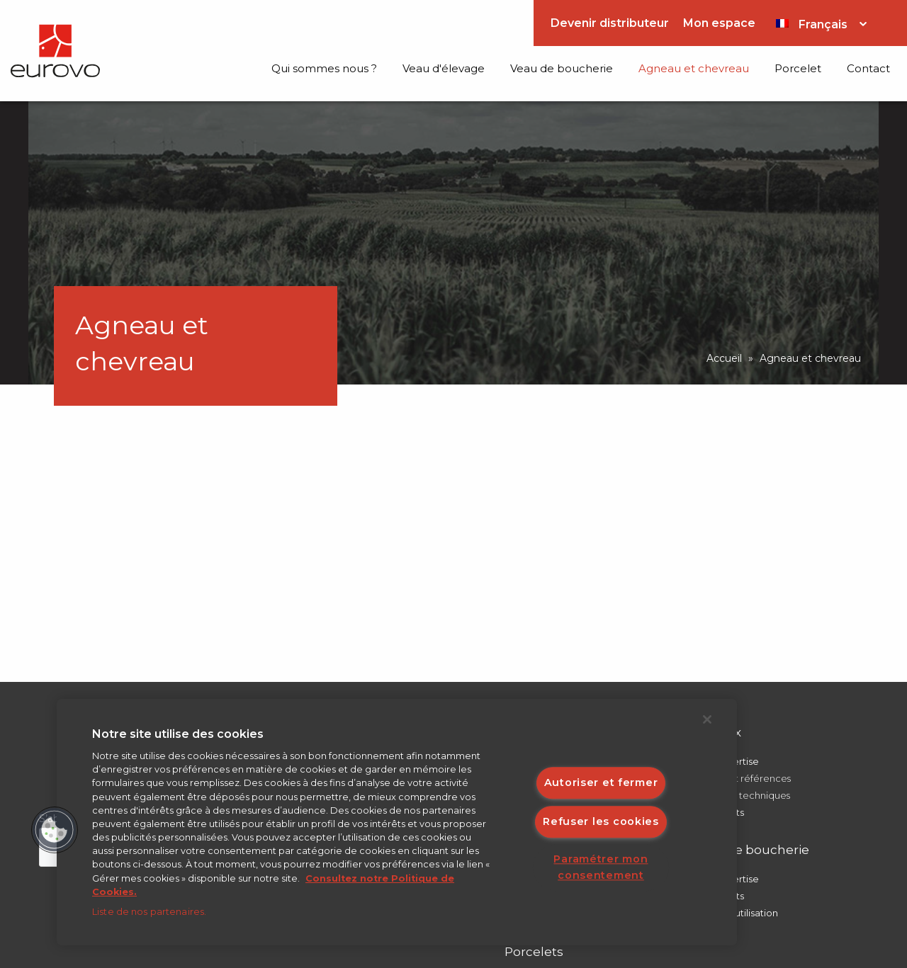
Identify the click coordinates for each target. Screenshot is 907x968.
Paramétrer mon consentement (600, 867)
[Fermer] (707, 719)
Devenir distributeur (610, 23)
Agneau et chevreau (693, 68)
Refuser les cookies (601, 821)
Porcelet (797, 68)
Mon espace (719, 23)
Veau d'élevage (443, 68)
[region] (397, 822)
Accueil (724, 358)
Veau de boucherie (561, 68)
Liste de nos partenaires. (149, 911)
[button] (54, 830)
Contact (868, 68)
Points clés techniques (739, 795)
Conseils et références (740, 778)
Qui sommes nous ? (324, 68)
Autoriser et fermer (601, 782)
